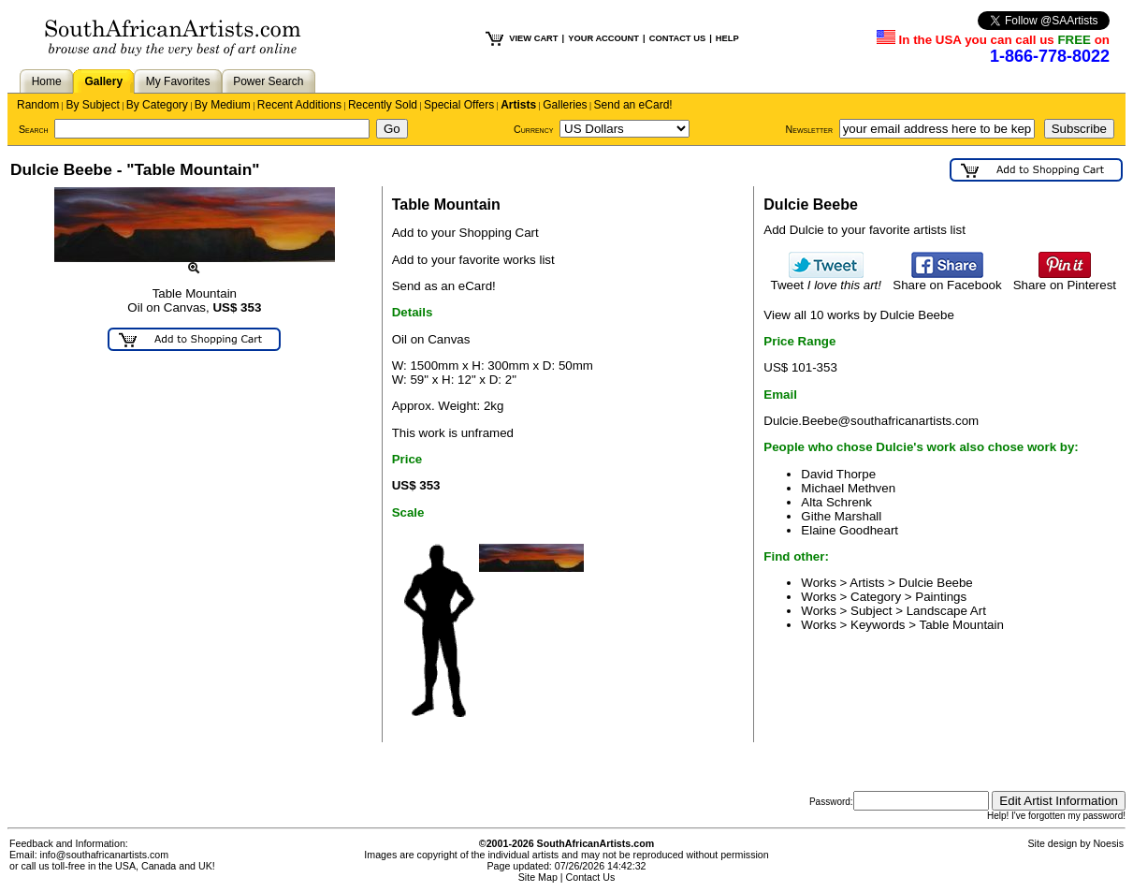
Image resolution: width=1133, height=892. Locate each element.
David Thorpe (838, 474)
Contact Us (591, 877)
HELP (727, 38)
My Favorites (178, 81)
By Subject (92, 104)
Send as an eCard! (444, 286)
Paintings (940, 597)
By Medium (223, 104)
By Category (157, 104)
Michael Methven (848, 488)
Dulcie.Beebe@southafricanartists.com (871, 421)
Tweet (825, 279)
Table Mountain (962, 625)
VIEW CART (533, 38)
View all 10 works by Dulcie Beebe (858, 315)
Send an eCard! (633, 104)
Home (47, 81)
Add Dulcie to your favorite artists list (864, 230)
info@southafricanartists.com (104, 854)
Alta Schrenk (836, 502)
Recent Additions (299, 104)
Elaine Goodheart (849, 530)
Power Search (268, 81)
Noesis (1108, 843)
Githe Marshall (841, 516)
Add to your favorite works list (473, 260)
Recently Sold (382, 104)
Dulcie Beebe (936, 583)
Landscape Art (946, 611)
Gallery (103, 81)
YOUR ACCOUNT (603, 38)
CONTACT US (677, 38)
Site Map (538, 877)
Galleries (565, 104)
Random (38, 104)
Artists (518, 104)
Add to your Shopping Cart (465, 233)
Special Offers (459, 104)
